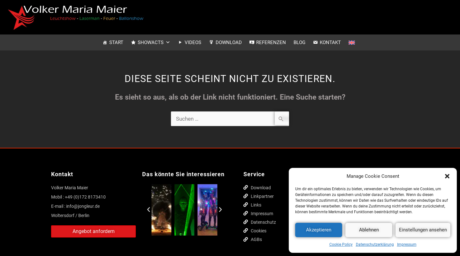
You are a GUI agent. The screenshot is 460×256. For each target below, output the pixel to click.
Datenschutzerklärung (375, 244)
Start (116, 42)
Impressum (407, 244)
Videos (193, 42)
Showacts (154, 42)
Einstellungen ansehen (423, 230)
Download (229, 42)
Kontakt (330, 42)
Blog (299, 42)
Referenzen (271, 42)
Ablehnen (369, 230)
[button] (447, 176)
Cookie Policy (341, 244)
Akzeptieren (318, 230)
